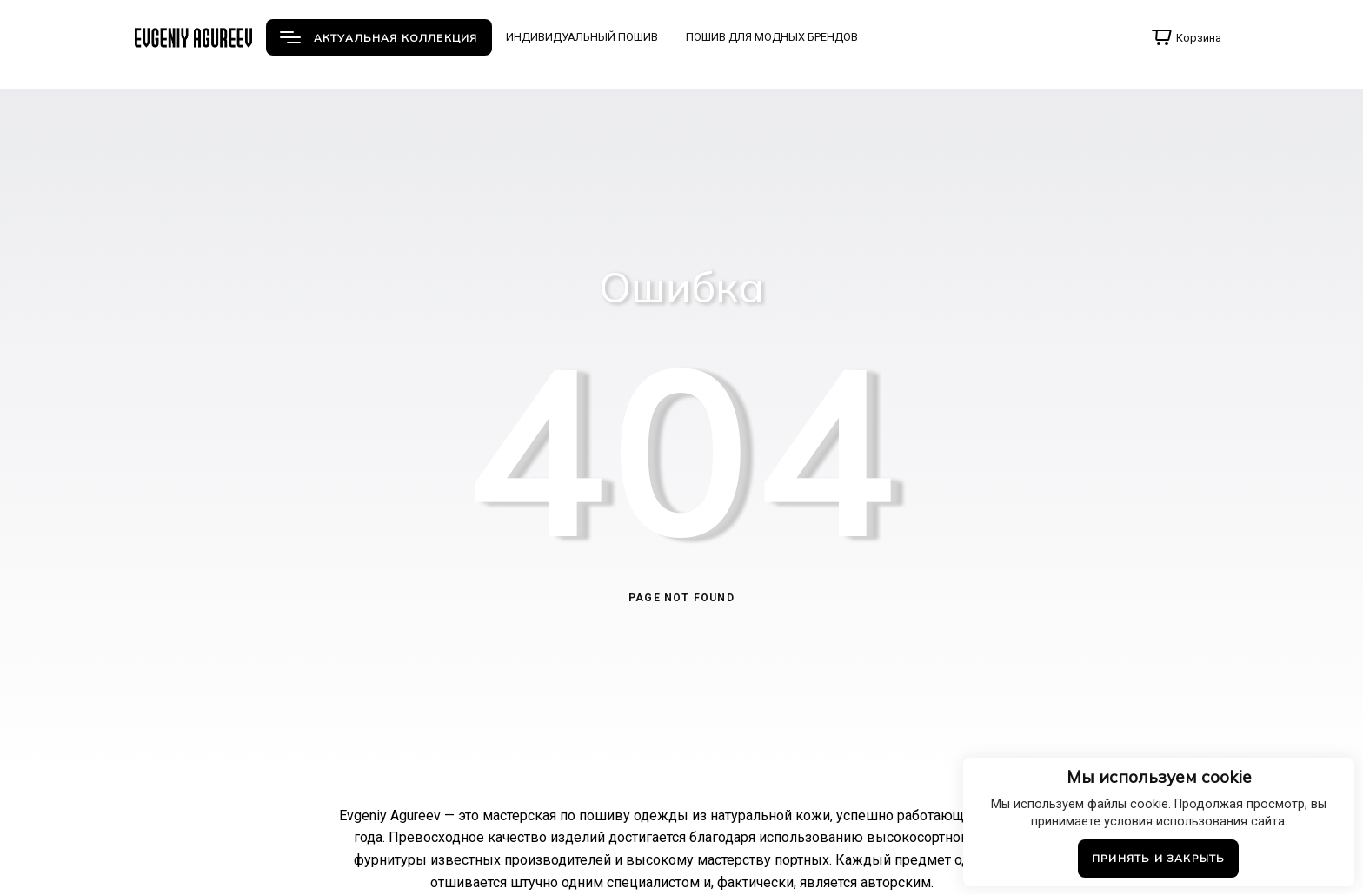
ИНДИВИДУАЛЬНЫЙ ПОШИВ (582, 36)
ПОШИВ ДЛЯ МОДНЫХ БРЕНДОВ (772, 36)
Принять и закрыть (1158, 858)
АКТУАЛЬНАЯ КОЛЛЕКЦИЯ (379, 37)
